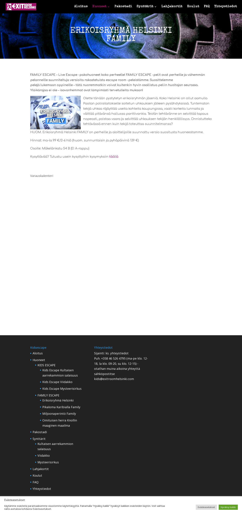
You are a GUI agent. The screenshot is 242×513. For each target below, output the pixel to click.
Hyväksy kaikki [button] (228, 507)
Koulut (193, 7)
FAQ (207, 7)
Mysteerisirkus (48, 462)
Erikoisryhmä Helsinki (58, 400)
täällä (113, 156)
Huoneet (99, 7)
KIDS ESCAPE (46, 365)
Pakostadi (123, 7)
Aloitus (81, 7)
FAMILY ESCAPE (48, 395)
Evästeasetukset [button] (206, 507)
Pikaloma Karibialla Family (61, 407)
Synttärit (145, 7)
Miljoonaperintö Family (59, 414)
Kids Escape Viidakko (57, 382)
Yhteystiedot (225, 7)
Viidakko (43, 455)
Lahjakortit (172, 7)
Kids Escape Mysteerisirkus (62, 389)
